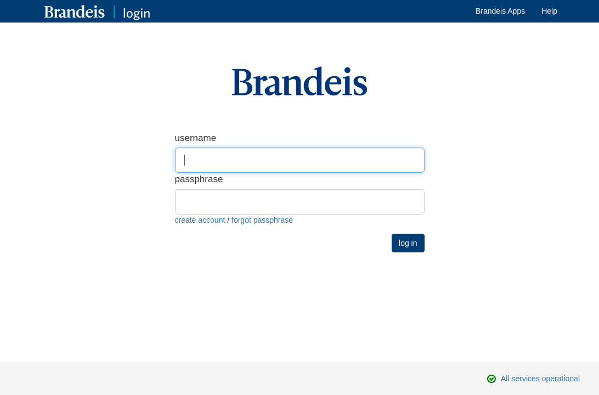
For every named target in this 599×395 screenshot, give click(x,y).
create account (200, 220)
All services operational (540, 378)
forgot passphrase (262, 220)
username (196, 138)
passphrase (199, 179)
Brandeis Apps (500, 11)
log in (408, 243)
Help (549, 11)
